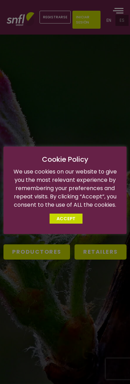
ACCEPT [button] (66, 218)
